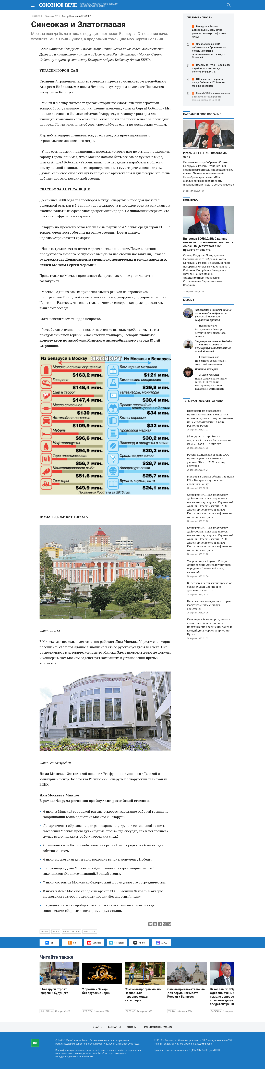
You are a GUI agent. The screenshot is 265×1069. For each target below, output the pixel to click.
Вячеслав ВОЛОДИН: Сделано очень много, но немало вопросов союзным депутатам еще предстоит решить (208, 244)
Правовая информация (157, 1027)
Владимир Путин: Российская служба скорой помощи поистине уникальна (211, 68)
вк (49, 943)
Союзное (130, 1011)
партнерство (90, 931)
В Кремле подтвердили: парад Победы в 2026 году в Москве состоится (208, 82)
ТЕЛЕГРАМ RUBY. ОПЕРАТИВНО (203, 400)
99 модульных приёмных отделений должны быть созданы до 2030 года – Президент (209, 440)
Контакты (114, 1027)
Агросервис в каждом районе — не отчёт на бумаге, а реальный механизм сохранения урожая (213, 314)
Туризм (171, 1011)
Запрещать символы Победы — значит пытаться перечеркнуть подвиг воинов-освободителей (213, 346)
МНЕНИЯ (188, 300)
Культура (87, 1011)
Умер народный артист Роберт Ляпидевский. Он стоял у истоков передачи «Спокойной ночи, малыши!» (209, 566)
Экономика (47, 1011)
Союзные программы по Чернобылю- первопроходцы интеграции (143, 994)
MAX (161, 943)
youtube (94, 943)
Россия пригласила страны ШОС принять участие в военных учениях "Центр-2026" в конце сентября (208, 460)
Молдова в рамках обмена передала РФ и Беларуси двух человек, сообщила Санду (210, 480)
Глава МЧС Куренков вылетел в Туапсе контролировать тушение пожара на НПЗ (211, 96)
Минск (56, 931)
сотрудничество (71, 931)
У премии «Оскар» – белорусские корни (96, 991)
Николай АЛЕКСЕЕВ (80, 16)
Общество (37, 16)
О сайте (97, 1027)
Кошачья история (206, 369)
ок (72, 943)
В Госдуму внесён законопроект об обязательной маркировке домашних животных (209, 586)
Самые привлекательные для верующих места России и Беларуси (186, 992)
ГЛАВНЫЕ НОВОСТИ (199, 17)
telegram (116, 943)
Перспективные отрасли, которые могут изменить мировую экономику (209, 604)
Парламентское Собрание (202, 114)
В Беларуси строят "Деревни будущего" (54, 991)
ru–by (139, 943)
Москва (45, 931)
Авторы (131, 1027)
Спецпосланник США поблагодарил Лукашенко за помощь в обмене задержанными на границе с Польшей (209, 51)
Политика (190, 199)
